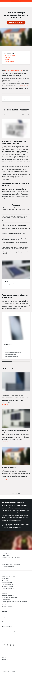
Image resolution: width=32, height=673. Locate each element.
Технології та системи (22, 496)
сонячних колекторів (22, 85)
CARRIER (14, 671)
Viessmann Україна (6, 496)
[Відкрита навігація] (30, 4)
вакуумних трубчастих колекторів (13, 70)
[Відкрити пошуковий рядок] (28, 4)
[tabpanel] (16, 159)
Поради (13, 496)
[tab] (9, 114)
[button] (16, 493)
